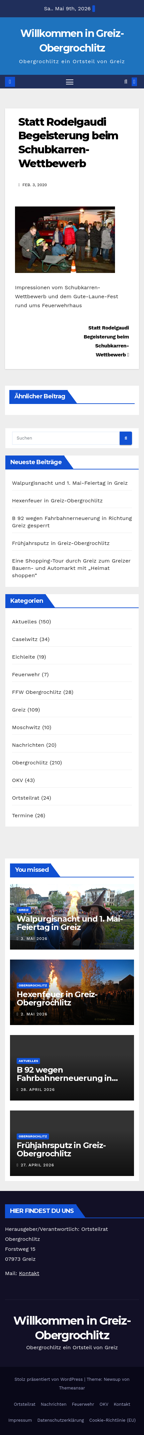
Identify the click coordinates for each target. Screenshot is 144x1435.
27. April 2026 (37, 1165)
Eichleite (23, 657)
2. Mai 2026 (34, 1014)
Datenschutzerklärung (60, 1420)
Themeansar (72, 1387)
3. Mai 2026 (34, 938)
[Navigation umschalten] (69, 81)
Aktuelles (24, 621)
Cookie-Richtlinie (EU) (112, 1420)
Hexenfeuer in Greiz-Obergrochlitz (57, 500)
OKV (17, 780)
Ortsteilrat (25, 798)
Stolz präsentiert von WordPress (49, 1379)
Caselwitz (25, 639)
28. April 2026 (38, 1089)
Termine (22, 815)
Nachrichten (28, 745)
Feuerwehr (26, 674)
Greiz (19, 710)
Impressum (20, 1420)
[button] (125, 81)
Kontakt (122, 1404)
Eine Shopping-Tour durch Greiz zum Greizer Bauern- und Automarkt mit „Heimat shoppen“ (71, 568)
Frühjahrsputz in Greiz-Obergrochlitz (61, 543)
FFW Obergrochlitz (36, 692)
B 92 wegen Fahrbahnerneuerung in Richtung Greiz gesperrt (64, 1078)
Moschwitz (26, 727)
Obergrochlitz (30, 762)
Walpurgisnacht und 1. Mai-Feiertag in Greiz (70, 483)
